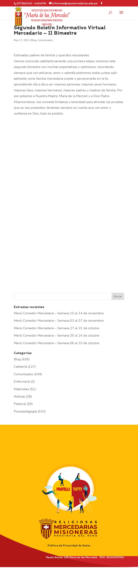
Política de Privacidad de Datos (69, 545)
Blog (33, 40)
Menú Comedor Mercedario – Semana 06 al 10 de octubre (56, 343)
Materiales (21, 389)
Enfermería (22, 381)
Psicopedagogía (25, 411)
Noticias (19, 396)
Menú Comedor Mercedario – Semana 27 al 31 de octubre (56, 328)
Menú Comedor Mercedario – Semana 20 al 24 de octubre (56, 335)
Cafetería (20, 366)
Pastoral (20, 404)
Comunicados (45, 40)
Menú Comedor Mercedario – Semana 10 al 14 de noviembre (59, 313)
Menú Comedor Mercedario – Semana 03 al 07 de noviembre (59, 320)
